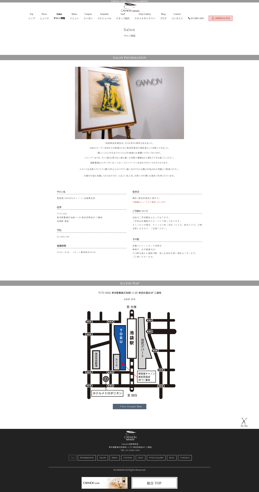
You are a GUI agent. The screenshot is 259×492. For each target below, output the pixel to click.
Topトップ (31, 16)
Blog (171, 457)
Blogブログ (163, 16)
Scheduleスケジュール (104, 16)
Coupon (127, 457)
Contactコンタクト (177, 16)
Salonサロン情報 (59, 16)
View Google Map (130, 406)
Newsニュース (44, 16)
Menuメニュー (74, 16)
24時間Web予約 (221, 18)
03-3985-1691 (196, 18)
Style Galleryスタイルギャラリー (144, 16)
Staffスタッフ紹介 (123, 16)
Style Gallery (156, 457)
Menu (114, 457)
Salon (102, 457)
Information (87, 457)
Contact (185, 457)
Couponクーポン (88, 16)
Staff (140, 457)
